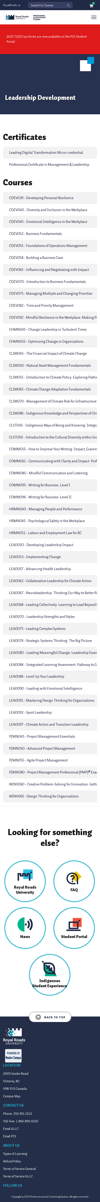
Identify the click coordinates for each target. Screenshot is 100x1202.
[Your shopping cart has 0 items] (91, 6)
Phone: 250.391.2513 (17, 1113)
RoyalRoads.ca (11, 5)
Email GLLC (10, 1128)
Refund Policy (12, 1161)
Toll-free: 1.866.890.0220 (20, 1121)
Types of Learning (15, 1153)
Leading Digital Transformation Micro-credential (46, 152)
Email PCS (9, 1136)
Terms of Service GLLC (18, 1176)
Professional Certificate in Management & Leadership (49, 164)
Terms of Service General (19, 1168)
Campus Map (11, 1096)
